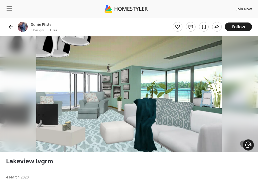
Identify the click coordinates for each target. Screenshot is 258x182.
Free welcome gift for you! (193, 20)
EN (237, 7)
